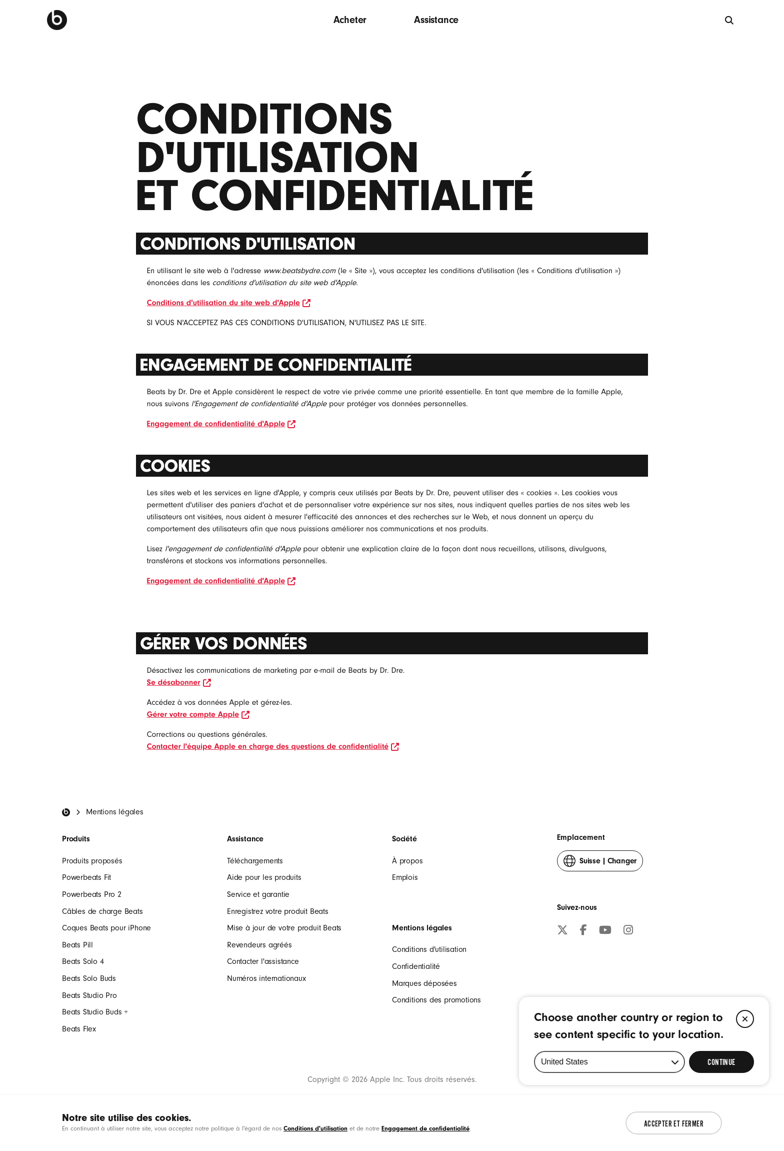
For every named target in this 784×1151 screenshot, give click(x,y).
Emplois (405, 877)
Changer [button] (600, 863)
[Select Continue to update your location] (721, 1094)
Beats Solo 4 (83, 961)
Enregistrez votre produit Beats (277, 911)
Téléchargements (255, 860)
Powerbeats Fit (86, 877)
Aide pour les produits (264, 877)
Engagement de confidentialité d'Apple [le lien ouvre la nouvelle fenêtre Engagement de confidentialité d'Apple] (221, 423)
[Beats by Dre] (57, 20)
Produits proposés (92, 860)
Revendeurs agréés (259, 944)
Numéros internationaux (266, 978)
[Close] (745, 1051)
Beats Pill (77, 944)
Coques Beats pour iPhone (106, 927)
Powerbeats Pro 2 (92, 894)
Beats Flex (79, 1028)
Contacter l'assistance (263, 961)
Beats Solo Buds (89, 978)
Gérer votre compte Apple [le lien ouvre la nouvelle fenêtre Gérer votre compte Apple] (198, 714)
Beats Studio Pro (89, 995)
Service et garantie (258, 894)
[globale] (729, 20)
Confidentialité (416, 966)
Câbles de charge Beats (102, 911)
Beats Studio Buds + (95, 1011)
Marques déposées (424, 983)
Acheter (350, 20)
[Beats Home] (66, 812)
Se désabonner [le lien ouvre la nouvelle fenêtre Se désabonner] (179, 682)
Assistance (436, 20)
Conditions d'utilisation (429, 949)
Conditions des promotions (436, 999)
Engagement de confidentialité (426, 1128)
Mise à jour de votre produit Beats (284, 927)
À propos (407, 860)
